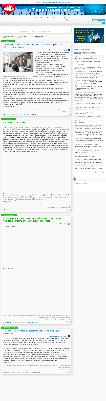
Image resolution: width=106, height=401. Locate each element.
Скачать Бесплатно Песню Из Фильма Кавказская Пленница (53, 2)
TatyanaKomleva (80, 116)
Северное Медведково (82, 56)
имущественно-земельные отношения (61, 365)
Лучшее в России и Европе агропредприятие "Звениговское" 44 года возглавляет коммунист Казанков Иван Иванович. (88, 146)
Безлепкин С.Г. (44, 319)
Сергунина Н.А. (65, 369)
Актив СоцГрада (64, 223)
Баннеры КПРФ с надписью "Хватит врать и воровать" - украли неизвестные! (88, 168)
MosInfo (6, 114)
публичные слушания (54, 317)
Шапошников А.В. (52, 319)
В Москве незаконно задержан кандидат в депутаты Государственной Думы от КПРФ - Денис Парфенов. (88, 127)
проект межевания (64, 317)
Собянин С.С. (65, 111)
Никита (78, 159)
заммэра (9, 365)
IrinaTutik (78, 112)
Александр (79, 144)
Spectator (7, 210)
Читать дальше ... (8, 106)
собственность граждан (21, 109)
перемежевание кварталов (9, 315)
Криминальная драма (15, 122)
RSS (103, 172)
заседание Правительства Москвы (19, 365)
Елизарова (79, 103)
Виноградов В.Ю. (65, 207)
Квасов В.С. (59, 319)
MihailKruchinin (80, 67)
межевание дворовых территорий (29, 315)
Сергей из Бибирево (81, 120)
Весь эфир (98, 172)
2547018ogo (79, 92)
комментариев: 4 (32, 322)
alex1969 (78, 155)
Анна (77, 61)
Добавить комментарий (30, 114)
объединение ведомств (63, 367)
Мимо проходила (80, 71)
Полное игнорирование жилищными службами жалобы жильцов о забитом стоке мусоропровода (87, 63)
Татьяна (78, 80)
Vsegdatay (7, 322)
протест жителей (66, 315)
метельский (79, 131)
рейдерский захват (40, 204)
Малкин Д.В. (66, 319)
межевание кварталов (44, 317)
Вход (101, 9)
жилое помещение (64, 109)
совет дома (18, 315)
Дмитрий (78, 75)
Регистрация (99, 12)
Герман (78, 150)
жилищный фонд (55, 109)
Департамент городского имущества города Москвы (39, 109)
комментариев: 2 (30, 210)
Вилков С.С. (57, 207)
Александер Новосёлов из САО (84, 166)
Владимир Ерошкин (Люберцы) (84, 125)
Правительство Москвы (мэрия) (59, 50)
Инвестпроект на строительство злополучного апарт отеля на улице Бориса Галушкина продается (89, 140)
